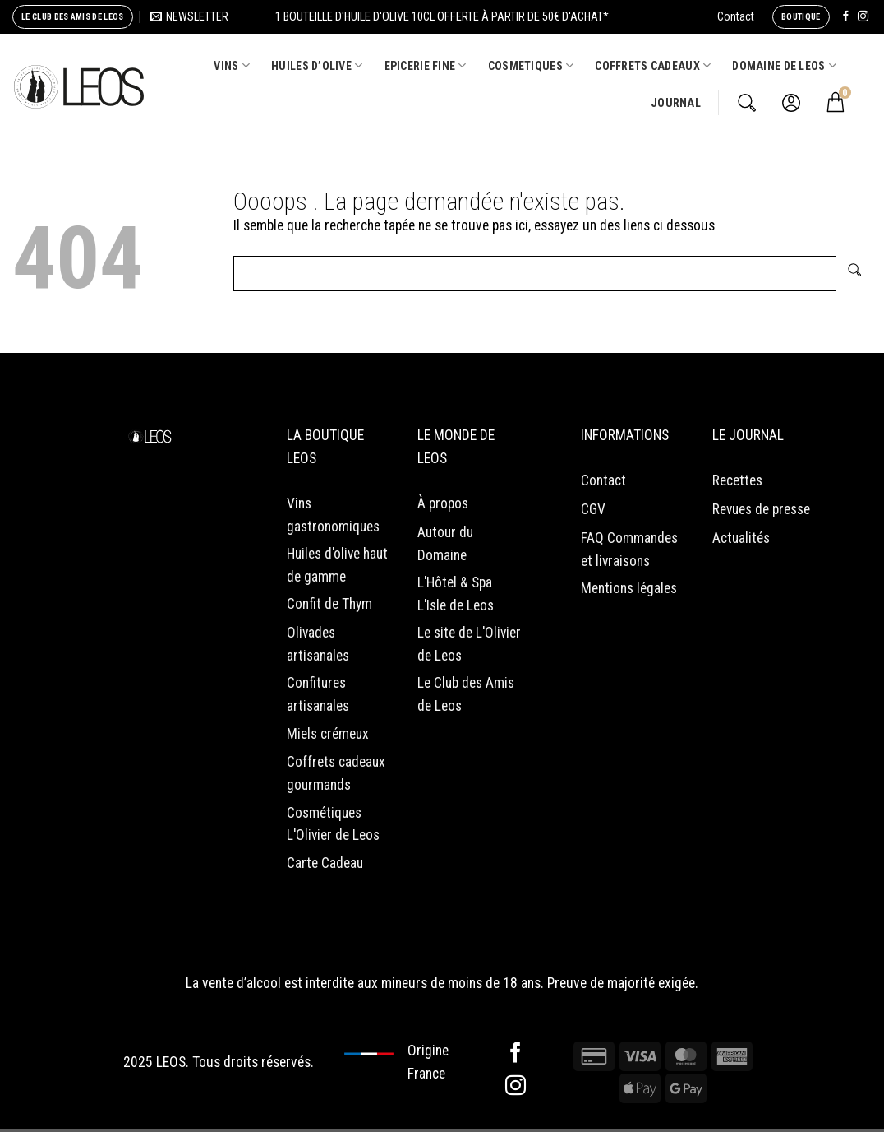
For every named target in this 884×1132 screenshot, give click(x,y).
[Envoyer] (854, 273)
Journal (676, 102)
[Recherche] (746, 103)
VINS (232, 65)
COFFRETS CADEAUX (653, 65)
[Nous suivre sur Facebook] (845, 17)
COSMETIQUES (531, 65)
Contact (735, 16)
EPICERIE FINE (425, 65)
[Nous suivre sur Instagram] (863, 17)
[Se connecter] (791, 103)
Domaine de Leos (784, 65)
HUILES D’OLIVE (316, 65)
